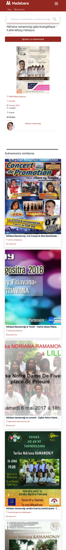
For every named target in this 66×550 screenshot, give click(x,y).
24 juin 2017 (12, 516)
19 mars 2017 (14, 105)
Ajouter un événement (33, 39)
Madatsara (17, 3)
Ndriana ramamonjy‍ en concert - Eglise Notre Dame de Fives (36, 417)
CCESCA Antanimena (14, 240)
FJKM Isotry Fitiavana (14, 331)
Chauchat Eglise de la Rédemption (18, 512)
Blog (10, 10)
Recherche (19, 10)
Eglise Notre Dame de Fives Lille (18, 421)
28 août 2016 (12, 335)
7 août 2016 (12, 244)
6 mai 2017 (11, 426)
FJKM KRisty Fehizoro (16, 97)
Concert (11, 101)
